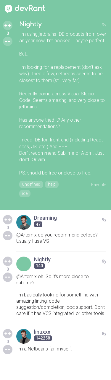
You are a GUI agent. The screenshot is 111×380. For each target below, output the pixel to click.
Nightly (30, 24)
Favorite (98, 184)
